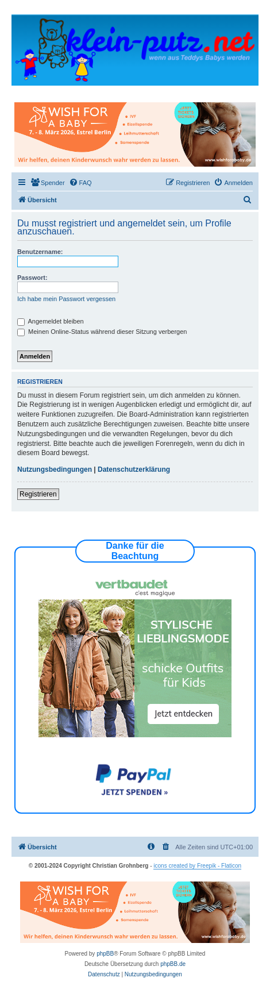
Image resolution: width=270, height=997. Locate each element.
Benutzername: (40, 251)
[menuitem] (47, 183)
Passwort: (32, 277)
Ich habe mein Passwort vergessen (66, 298)
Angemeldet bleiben (50, 321)
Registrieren (38, 494)
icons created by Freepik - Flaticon (197, 866)
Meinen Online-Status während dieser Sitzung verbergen (102, 331)
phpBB (105, 953)
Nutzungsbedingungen (54, 469)
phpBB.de (173, 964)
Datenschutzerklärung (134, 469)
